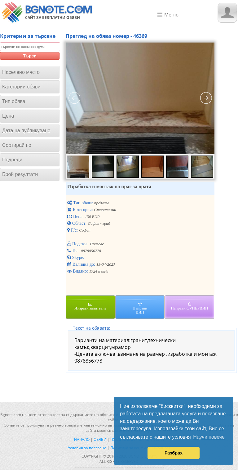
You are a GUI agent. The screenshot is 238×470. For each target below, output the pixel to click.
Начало (82, 439)
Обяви (100, 439)
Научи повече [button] (208, 437)
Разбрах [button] (174, 452)
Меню (171, 14)
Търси (30, 55)
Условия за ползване (87, 447)
